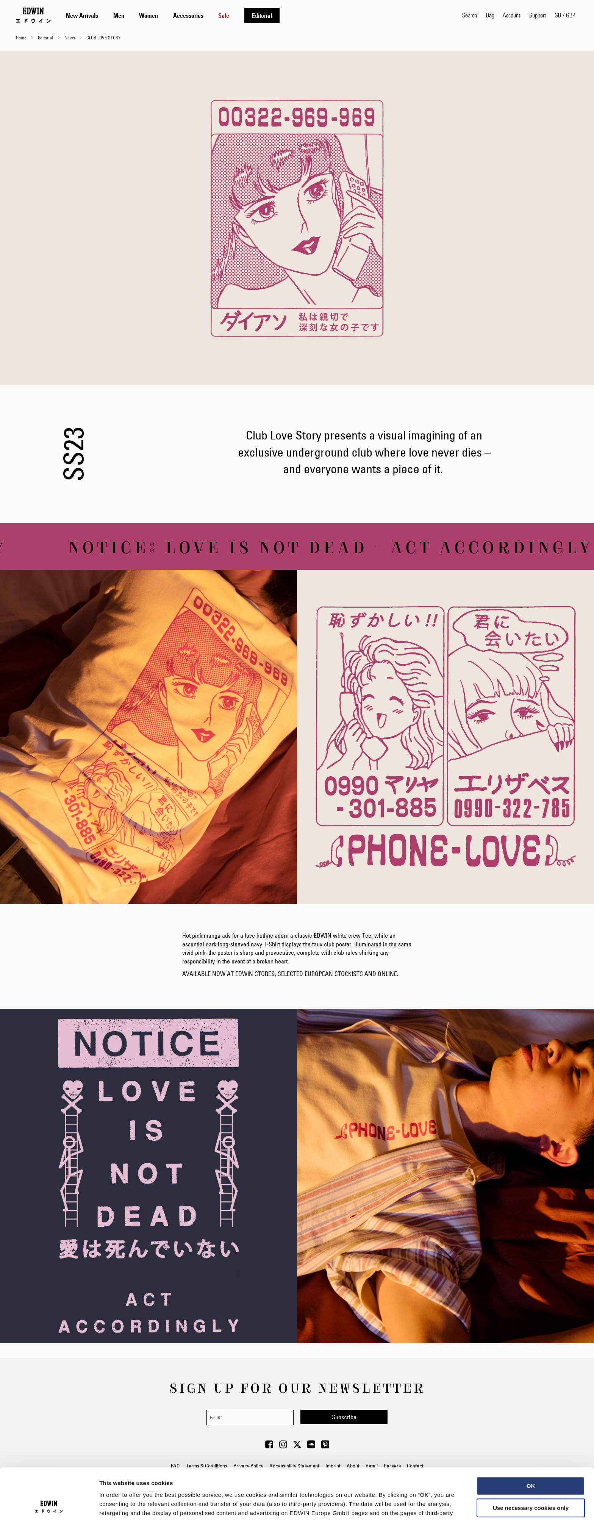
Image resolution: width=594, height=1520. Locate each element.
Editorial (46, 37)
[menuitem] (82, 15)
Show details (397, 1505)
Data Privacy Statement (265, 1471)
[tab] (256, 15)
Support (537, 15)
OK (531, 1435)
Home (22, 37)
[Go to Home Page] (33, 15)
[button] (565, 15)
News (70, 37)
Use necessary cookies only (531, 1457)
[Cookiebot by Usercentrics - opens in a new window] (49, 1505)
